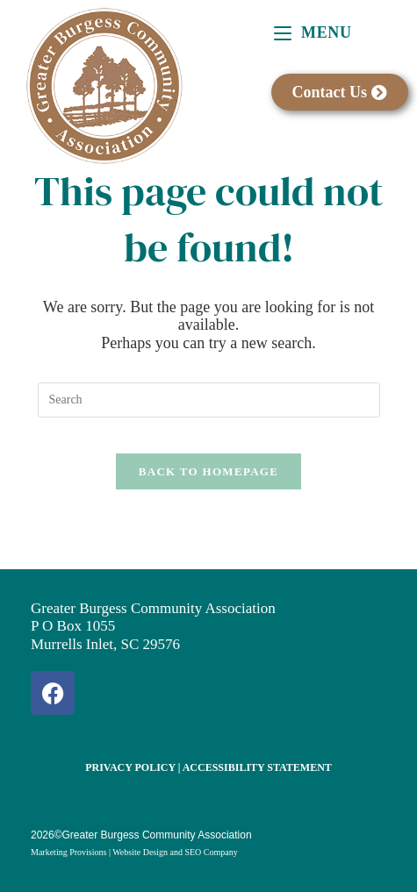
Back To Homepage (208, 471)
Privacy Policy (130, 767)
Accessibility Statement (257, 767)
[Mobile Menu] (313, 32)
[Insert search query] (209, 399)
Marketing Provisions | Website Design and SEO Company (134, 852)
